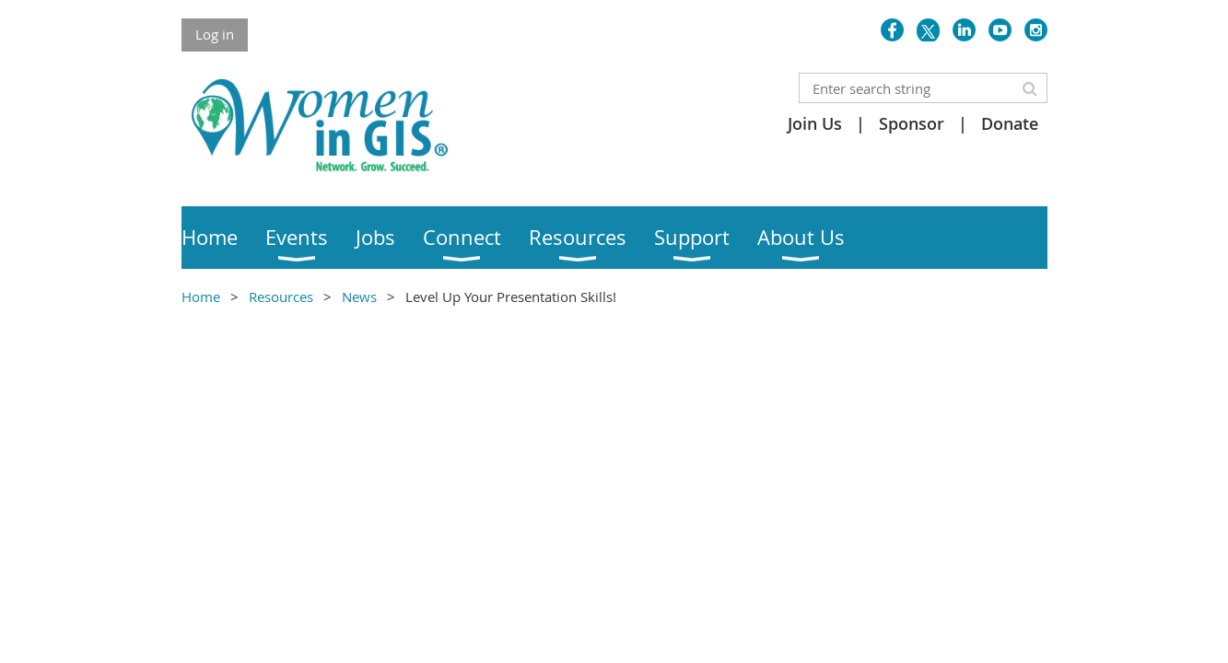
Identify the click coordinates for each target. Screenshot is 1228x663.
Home (200, 296)
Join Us (815, 123)
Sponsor (911, 123)
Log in (214, 34)
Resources (281, 296)
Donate (1009, 123)
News (359, 296)
